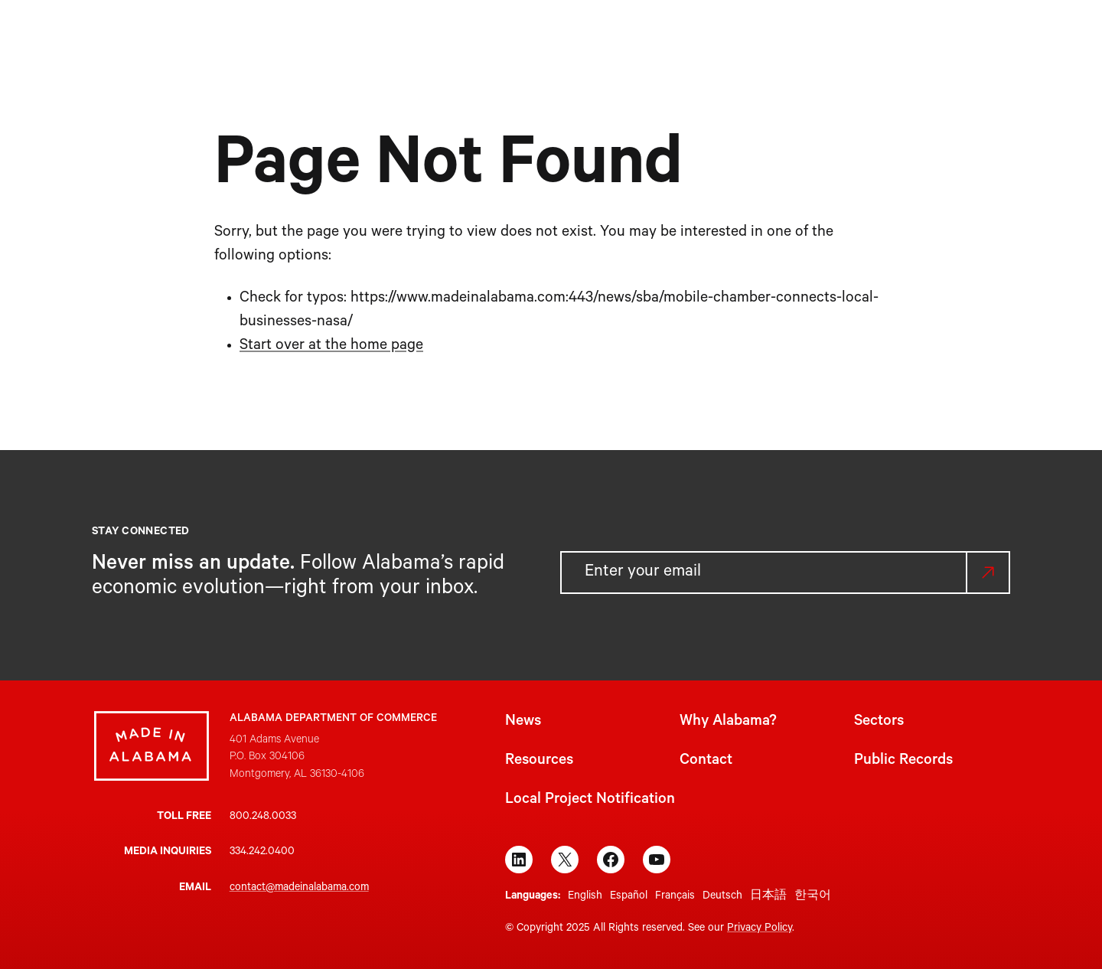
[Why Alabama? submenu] (512, 36)
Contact (706, 761)
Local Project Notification (590, 800)
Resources (539, 761)
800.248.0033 (263, 817)
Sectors (879, 722)
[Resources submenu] (694, 36)
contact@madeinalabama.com (299, 889)
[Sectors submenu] (594, 36)
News (523, 722)
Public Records (903, 761)
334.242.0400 (262, 853)
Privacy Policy (759, 929)
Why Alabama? (728, 722)
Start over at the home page (331, 346)
